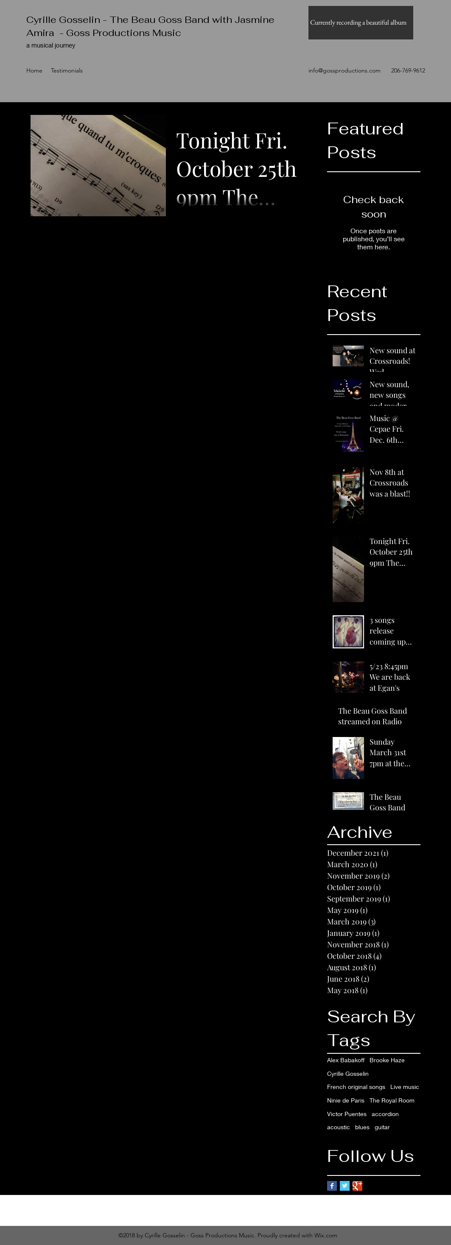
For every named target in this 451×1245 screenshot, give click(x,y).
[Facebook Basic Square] (332, 1186)
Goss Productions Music (123, 33)
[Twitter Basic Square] (345, 1186)
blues (362, 1127)
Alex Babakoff (345, 1060)
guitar (382, 1127)
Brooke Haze (387, 1060)
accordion (385, 1113)
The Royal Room (392, 1100)
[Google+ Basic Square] (357, 1186)
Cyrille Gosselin (348, 1073)
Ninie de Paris (345, 1100)
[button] (360, 22)
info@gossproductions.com (344, 70)
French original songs (356, 1086)
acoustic (338, 1127)
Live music (404, 1086)
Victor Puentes (347, 1113)
